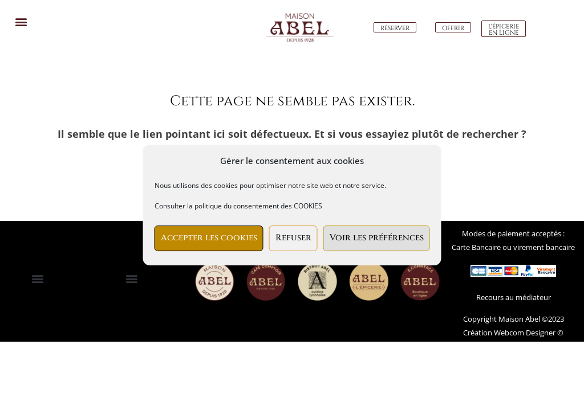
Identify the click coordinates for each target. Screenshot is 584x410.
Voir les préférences (377, 238)
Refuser (293, 238)
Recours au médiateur (513, 297)
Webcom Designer (523, 332)
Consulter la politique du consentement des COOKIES (238, 206)
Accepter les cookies (209, 238)
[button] (20, 21)
